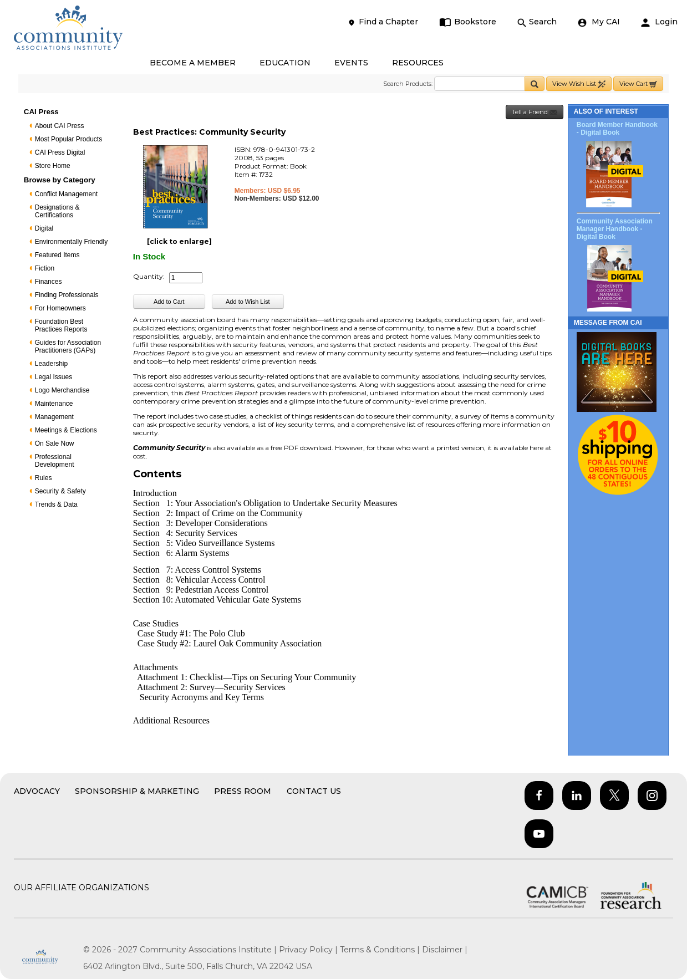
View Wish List (578, 84)
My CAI (599, 22)
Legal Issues (53, 377)
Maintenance (54, 403)
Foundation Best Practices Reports (61, 325)
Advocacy (37, 791)
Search (537, 22)
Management (54, 417)
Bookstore (467, 22)
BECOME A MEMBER (193, 63)
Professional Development (54, 460)
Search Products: (407, 84)
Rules (43, 478)
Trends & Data (56, 504)
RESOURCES (418, 63)
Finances (48, 281)
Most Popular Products (68, 139)
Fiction (44, 268)
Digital (44, 228)
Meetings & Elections (66, 430)
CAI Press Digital (60, 152)
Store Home (52, 166)
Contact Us (314, 791)
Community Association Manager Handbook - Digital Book (615, 229)
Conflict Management (66, 194)
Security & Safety (60, 491)
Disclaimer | (444, 950)
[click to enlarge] (179, 241)
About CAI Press (59, 126)
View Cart (638, 84)
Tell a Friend (534, 112)
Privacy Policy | (309, 950)
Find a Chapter (382, 22)
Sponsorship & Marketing (137, 791)
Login (659, 22)
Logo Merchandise (62, 390)
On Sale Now (54, 443)
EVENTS (351, 63)
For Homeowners (60, 308)
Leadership (51, 364)
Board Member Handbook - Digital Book (617, 128)
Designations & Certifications (57, 211)
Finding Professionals (67, 295)
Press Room (242, 791)
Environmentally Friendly (71, 242)
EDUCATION (285, 63)
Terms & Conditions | (381, 950)
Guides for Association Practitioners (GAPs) (68, 346)
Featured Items (57, 255)
